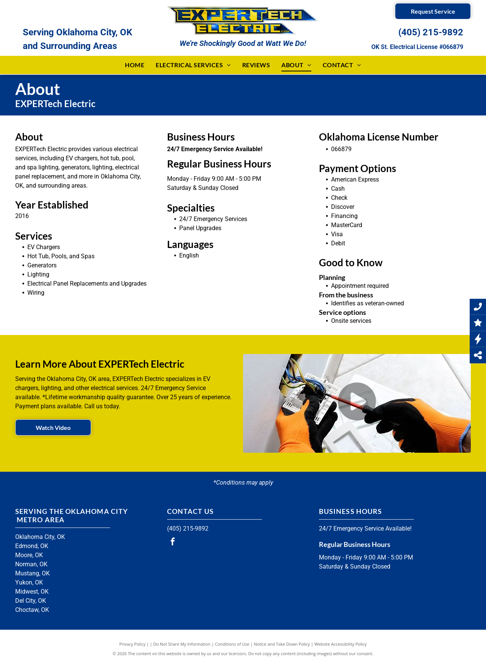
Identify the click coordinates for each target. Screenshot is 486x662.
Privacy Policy (132, 644)
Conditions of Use (232, 644)
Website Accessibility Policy (340, 644)
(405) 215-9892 (430, 32)
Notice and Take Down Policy (282, 644)
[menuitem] (134, 64)
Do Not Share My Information (182, 644)
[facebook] (172, 542)
